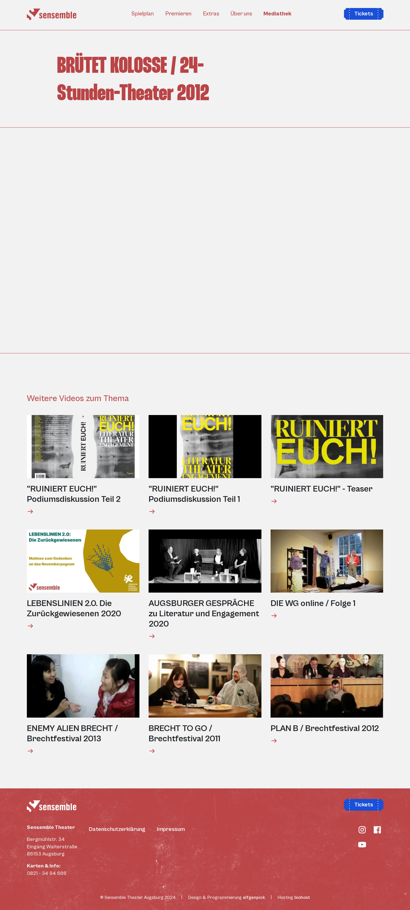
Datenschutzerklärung (117, 829)
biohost (302, 897)
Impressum (171, 829)
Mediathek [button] (277, 14)
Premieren (178, 14)
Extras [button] (211, 14)
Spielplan (142, 14)
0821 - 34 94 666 (47, 873)
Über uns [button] (241, 14)
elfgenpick (254, 897)
